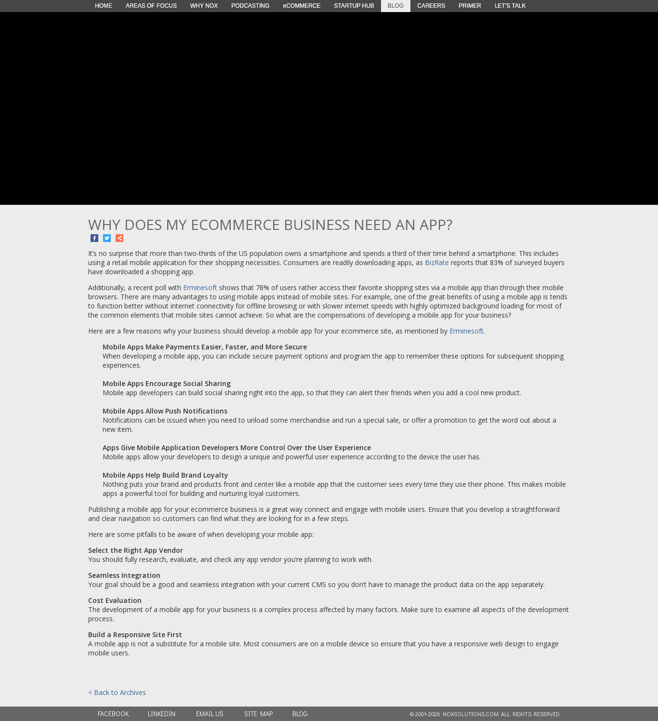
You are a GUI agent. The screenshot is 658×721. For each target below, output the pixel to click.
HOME (103, 5)
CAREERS (431, 5)
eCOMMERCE (301, 5)
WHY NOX (204, 5)
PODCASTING (250, 5)
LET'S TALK (510, 5)
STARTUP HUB (354, 5)
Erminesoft (200, 287)
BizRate (437, 262)
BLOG (396, 5)
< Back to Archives (117, 692)
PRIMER (470, 5)
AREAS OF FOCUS (151, 5)
